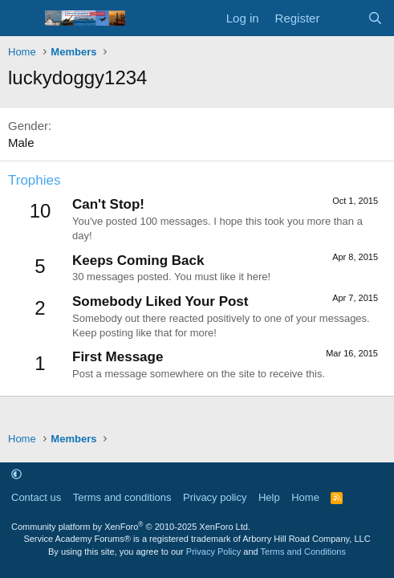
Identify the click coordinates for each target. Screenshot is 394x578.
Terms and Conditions (303, 551)
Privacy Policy (213, 551)
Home (305, 497)
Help (269, 497)
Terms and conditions (122, 497)
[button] (16, 474)
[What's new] (343, 18)
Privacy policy (214, 497)
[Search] (375, 18)
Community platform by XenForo (130, 526)
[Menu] (22, 18)
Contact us (36, 497)
